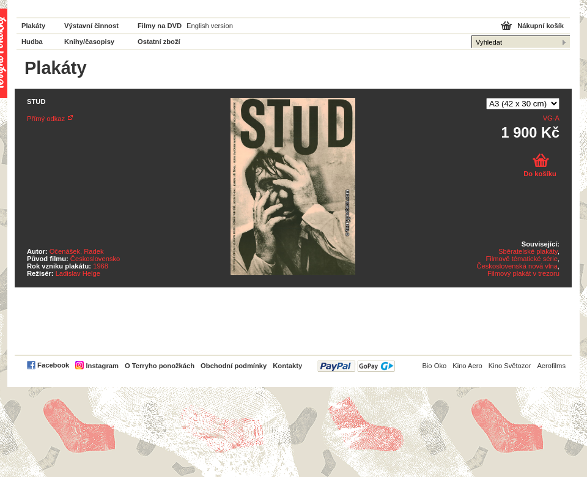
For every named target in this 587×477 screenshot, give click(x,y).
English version (209, 25)
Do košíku (539, 173)
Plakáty (33, 25)
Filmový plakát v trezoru (523, 273)
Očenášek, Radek (77, 251)
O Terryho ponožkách (159, 365)
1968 (100, 266)
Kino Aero (467, 365)
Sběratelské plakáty (528, 251)
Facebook (53, 365)
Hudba (32, 41)
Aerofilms (551, 365)
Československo (95, 258)
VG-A (551, 118)
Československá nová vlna (516, 266)
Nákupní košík (540, 25)
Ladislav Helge (78, 273)
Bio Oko (434, 365)
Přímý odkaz (46, 118)
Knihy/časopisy (89, 41)
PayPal (356, 366)
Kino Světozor (510, 365)
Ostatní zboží (159, 41)
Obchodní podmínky (234, 365)
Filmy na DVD (160, 25)
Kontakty (287, 365)
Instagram (102, 365)
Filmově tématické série (521, 258)
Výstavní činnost (91, 25)
